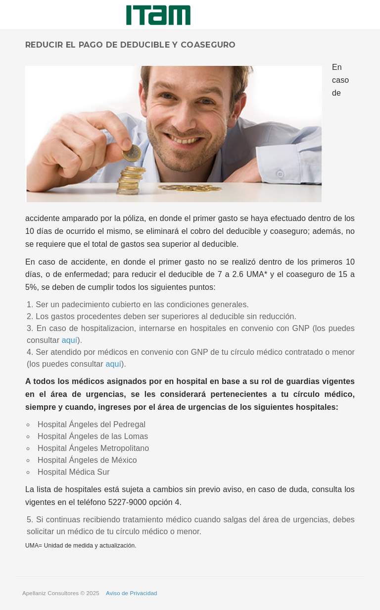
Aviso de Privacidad (131, 593)
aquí (70, 340)
